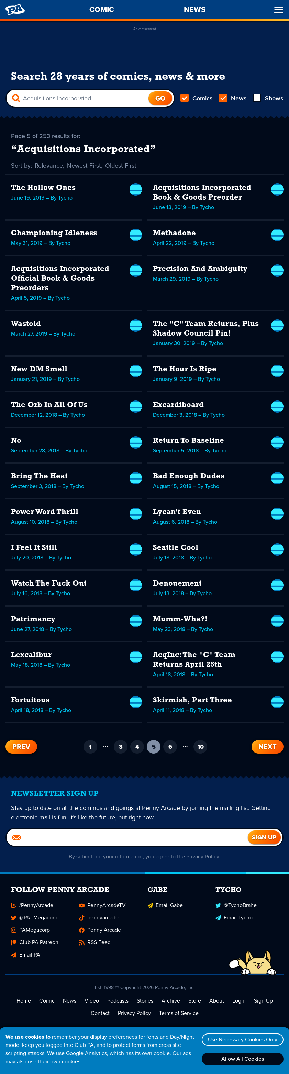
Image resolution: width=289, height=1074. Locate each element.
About (216, 1001)
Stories (145, 1001)
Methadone (174, 233)
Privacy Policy (202, 856)
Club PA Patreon (34, 942)
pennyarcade (99, 918)
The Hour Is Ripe (184, 369)
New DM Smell (39, 369)
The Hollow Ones (43, 188)
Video (92, 1001)
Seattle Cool (175, 548)
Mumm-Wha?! (180, 619)
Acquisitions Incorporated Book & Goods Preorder (202, 193)
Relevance (49, 165)
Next (267, 747)
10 (200, 746)
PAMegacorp (30, 930)
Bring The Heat (39, 477)
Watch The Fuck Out (49, 584)
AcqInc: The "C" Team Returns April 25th (194, 660)
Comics (196, 98)
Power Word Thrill (44, 512)
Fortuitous (30, 700)
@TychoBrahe (236, 905)
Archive (171, 1001)
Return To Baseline (188, 441)
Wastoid (26, 324)
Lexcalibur (31, 655)
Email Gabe (165, 905)
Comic (47, 1001)
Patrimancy (33, 619)
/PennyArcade (32, 905)
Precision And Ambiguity (200, 269)
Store (194, 1001)
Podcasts (118, 1001)
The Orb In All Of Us (49, 405)
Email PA (25, 955)
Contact (100, 1013)
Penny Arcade (100, 930)
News (233, 98)
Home (23, 1001)
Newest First (84, 165)
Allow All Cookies (242, 1059)
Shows (268, 98)
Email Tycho (234, 918)
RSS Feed (95, 942)
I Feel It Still (34, 548)
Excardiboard (178, 405)
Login (239, 1001)
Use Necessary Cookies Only (242, 1039)
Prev (21, 747)
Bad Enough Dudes (188, 477)
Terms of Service (179, 1013)
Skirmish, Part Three (192, 700)
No (16, 441)
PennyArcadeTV (102, 905)
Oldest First (120, 165)
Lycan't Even (177, 512)
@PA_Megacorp (34, 918)
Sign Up (263, 1001)
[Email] (127, 837)
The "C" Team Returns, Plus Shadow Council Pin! (206, 329)
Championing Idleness (54, 233)
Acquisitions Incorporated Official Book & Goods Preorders (60, 278)
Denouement (177, 584)
